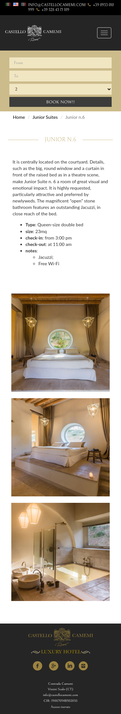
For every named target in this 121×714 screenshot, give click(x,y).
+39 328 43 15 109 (52, 10)
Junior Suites (45, 117)
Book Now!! (60, 102)
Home (19, 117)
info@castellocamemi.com (57, 5)
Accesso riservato (60, 707)
